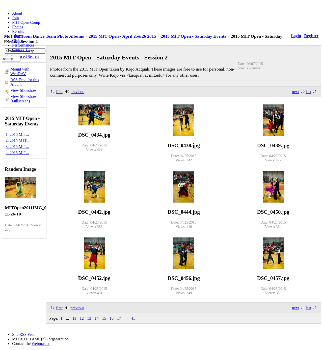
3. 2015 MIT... (17, 146)
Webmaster (41, 343)
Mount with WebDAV (19, 71)
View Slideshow (23, 90)
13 (89, 318)
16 (112, 318)
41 (133, 318)
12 (82, 318)
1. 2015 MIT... (17, 134)
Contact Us (21, 50)
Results (18, 31)
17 (119, 318)
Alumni (18, 36)
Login (296, 36)
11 (74, 318)
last (308, 92)
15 (104, 318)
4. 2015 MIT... (17, 152)
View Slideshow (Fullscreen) (23, 98)
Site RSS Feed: (25, 334)
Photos (17, 27)
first (59, 92)
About (17, 13)
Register (311, 36)
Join (15, 18)
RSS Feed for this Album (24, 82)
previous (77, 92)
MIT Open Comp (26, 22)
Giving (17, 40)
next (295, 92)
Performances (23, 45)
